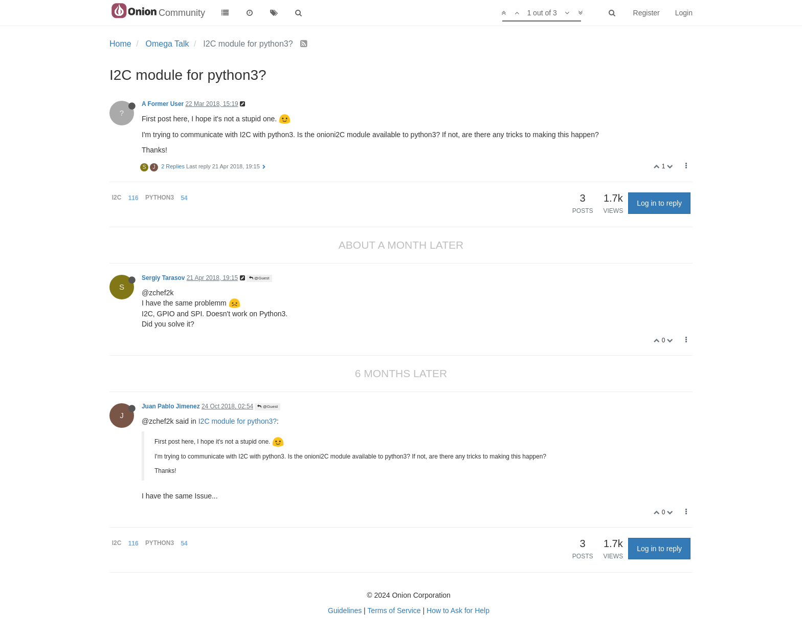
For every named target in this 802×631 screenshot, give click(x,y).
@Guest (259, 278)
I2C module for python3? (237, 421)
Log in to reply (659, 203)
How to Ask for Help (458, 610)
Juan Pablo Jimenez (171, 406)
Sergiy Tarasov (163, 277)
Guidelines (345, 610)
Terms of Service (393, 610)
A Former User (163, 103)
